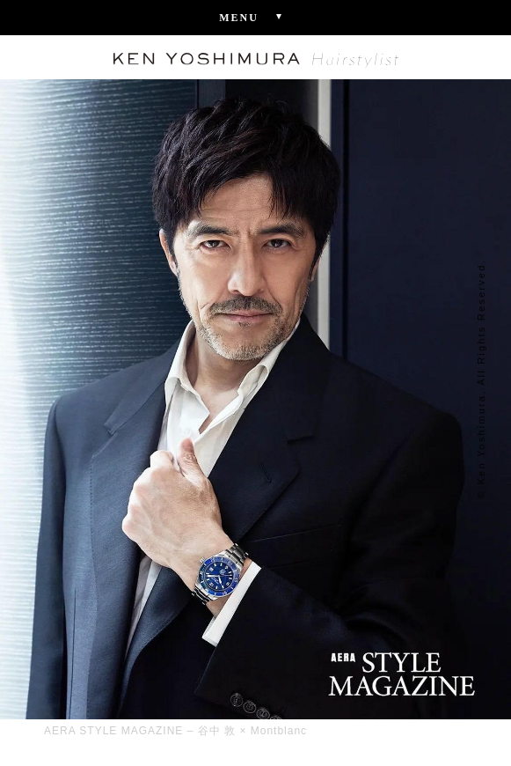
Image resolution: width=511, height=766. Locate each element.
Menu (255, 17)
